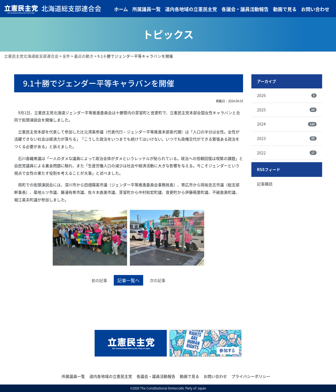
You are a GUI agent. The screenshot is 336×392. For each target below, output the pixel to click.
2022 (287, 153)
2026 (287, 95)
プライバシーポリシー (250, 376)
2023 (287, 138)
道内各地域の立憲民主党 (191, 9)
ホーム (121, 9)
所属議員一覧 (146, 9)
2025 (287, 110)
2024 (287, 124)
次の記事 (157, 280)
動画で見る (285, 9)
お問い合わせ (315, 9)
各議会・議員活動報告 (245, 9)
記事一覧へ (128, 280)
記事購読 (264, 184)
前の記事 (99, 280)
